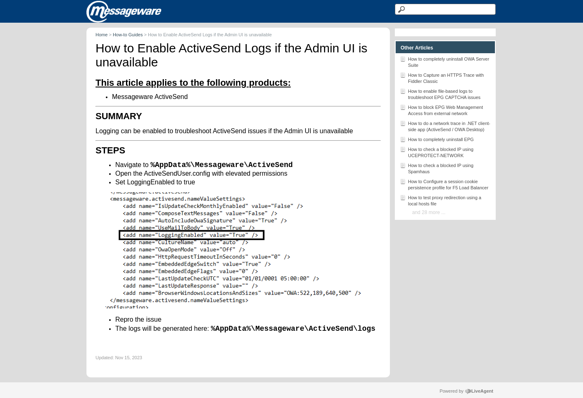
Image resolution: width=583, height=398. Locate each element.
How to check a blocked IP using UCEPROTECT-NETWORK (436, 152)
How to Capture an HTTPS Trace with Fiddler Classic (442, 77)
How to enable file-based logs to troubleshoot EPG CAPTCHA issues (440, 93)
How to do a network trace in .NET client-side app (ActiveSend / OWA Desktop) (445, 126)
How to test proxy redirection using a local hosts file (440, 200)
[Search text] (445, 9)
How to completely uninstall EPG (437, 139)
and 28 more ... (428, 212)
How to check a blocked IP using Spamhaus (436, 168)
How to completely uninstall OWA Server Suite (444, 61)
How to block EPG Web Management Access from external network (441, 110)
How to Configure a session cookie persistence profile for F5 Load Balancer (444, 184)
